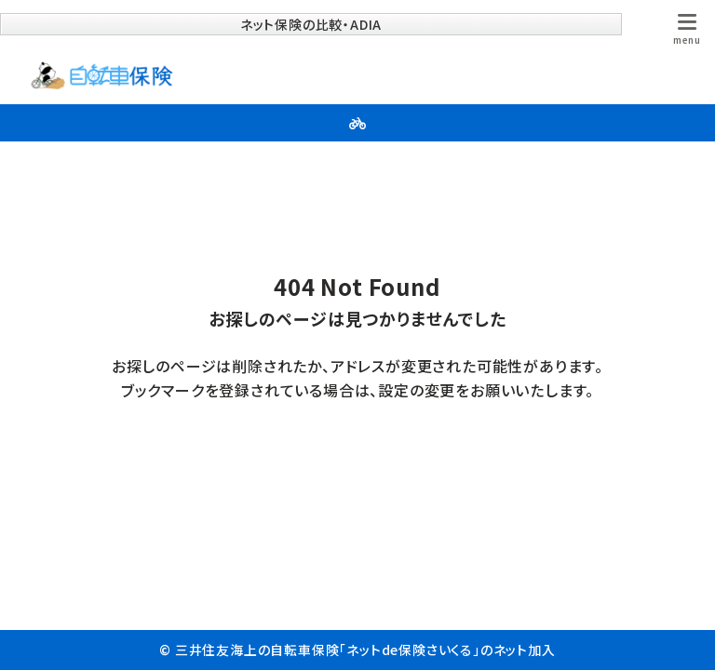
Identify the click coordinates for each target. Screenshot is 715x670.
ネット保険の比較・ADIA (311, 24)
